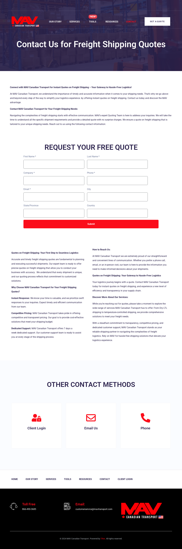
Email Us (91, 428)
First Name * (29, 156)
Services (74, 21)
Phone (145, 428)
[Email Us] (91, 418)
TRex (103, 538)
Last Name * (93, 156)
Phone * (91, 172)
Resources (111, 21)
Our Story (55, 21)
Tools (92, 21)
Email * (27, 189)
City (89, 189)
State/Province (30, 205)
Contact (131, 21)
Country (91, 205)
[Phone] (145, 418)
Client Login (36, 428)
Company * (29, 172)
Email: (80, 504)
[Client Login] (36, 418)
